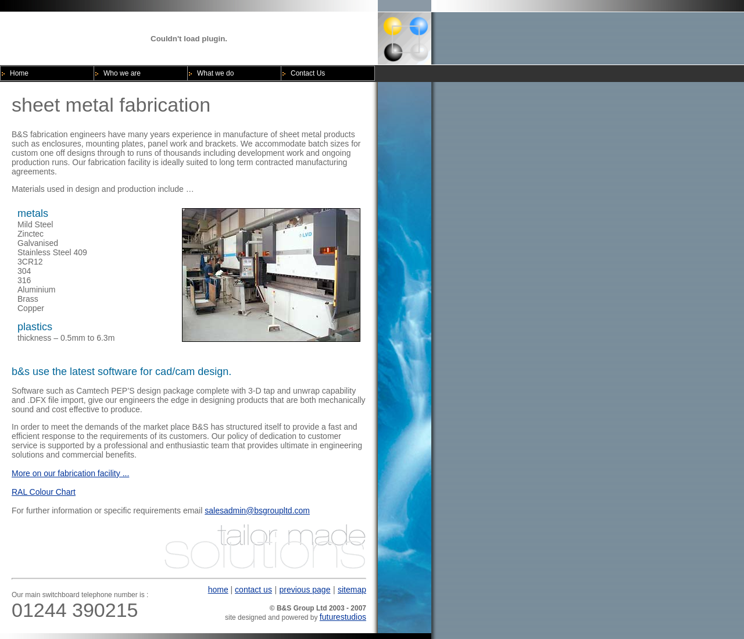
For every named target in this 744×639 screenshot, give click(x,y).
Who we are (122, 73)
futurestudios (343, 617)
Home (19, 73)
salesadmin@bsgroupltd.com (257, 510)
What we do (215, 73)
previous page (304, 589)
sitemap (352, 589)
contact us (253, 589)
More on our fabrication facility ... (70, 473)
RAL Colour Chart (44, 492)
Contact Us (308, 73)
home (218, 589)
